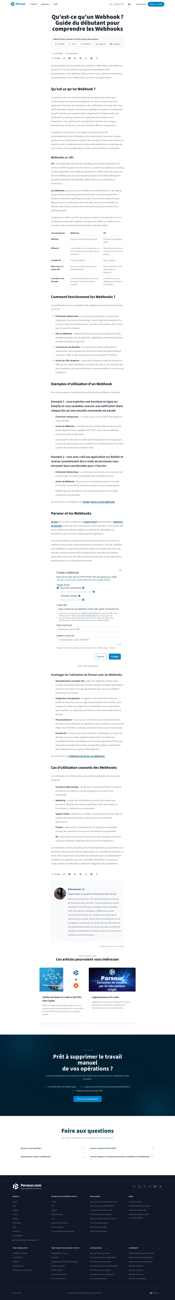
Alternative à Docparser (136, 1266)
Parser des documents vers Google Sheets (103, 1257)
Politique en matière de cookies (139, 1214)
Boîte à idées (17, 1223)
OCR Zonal (16, 1262)
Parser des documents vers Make (100, 1270)
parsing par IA (90, 521)
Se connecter (141, 4)
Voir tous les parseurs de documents (62, 1231)
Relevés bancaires (57, 1214)
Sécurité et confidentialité (98, 1227)
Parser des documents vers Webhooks (102, 1274)
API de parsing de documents (99, 1223)
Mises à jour (16, 1231)
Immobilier (54, 1257)
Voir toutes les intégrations (98, 1279)
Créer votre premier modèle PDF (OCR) (102, 1206)
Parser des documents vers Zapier (100, 1262)
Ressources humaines (58, 1266)
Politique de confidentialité (137, 1210)
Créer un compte (156, 4)
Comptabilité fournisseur (59, 1253)
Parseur (54, 521)
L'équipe (15, 1214)
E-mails (53, 1202)
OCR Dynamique (18, 1266)
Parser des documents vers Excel (100, 1253)
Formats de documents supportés (100, 1214)
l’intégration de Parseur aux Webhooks (86, 756)
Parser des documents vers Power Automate (104, 1266)
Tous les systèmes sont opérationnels (26, 1240)
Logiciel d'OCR (17, 1257)
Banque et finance (57, 1270)
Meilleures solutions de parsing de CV (140, 1262)
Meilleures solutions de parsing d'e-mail (141, 1253)
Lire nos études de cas (58, 1279)
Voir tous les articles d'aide (98, 1231)
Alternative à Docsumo (136, 1274)
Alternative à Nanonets (136, 1270)
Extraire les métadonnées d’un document (103, 1219)
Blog (14, 1227)
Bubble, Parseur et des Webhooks (99, 501)
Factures (54, 1210)
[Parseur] (27, 1186)
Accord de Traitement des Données (139, 1206)
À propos (15, 1210)
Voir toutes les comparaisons (138, 1279)
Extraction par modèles (20, 1253)
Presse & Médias (18, 1236)
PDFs (53, 1206)
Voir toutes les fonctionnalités (22, 1270)
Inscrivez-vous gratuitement (87, 1099)
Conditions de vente (135, 1202)
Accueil (15, 1202)
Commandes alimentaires (59, 1223)
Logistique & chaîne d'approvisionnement (64, 1262)
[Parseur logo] (18, 4)
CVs (52, 1219)
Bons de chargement (57, 1227)
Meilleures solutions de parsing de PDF (141, 1257)
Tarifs (56, 4)
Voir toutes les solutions (58, 1274)
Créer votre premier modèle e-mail (101, 1210)
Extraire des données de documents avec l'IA (104, 1202)
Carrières (15, 1219)
